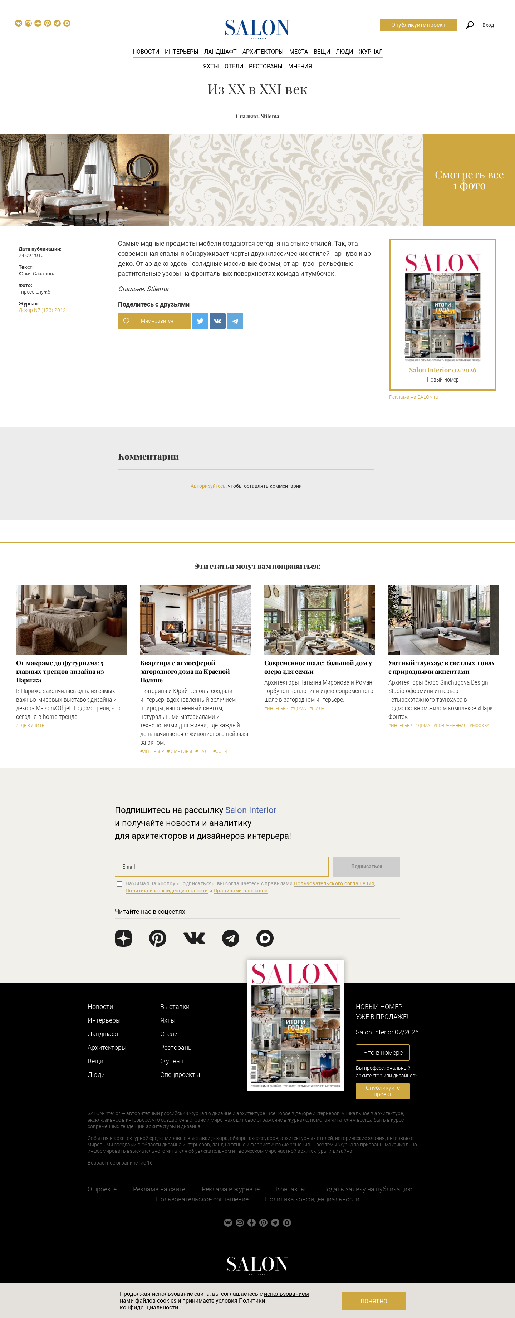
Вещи (322, 51)
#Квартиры (179, 751)
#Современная (449, 726)
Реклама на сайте (159, 1189)
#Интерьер (152, 751)
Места (298, 51)
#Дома (298, 708)
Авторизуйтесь (208, 486)
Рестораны (266, 66)
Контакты (291, 1189)
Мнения (300, 66)
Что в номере (383, 1052)
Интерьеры (181, 51)
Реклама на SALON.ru (413, 397)
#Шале (202, 751)
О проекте (102, 1189)
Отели (234, 66)
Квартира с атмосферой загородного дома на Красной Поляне (185, 671)
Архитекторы (263, 51)
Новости (146, 51)
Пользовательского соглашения (334, 883)
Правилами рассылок (241, 890)
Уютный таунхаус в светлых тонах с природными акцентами (441, 667)
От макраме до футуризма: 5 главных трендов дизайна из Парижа (60, 671)
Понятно (373, 1301)
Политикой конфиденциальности (167, 890)
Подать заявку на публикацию (367, 1189)
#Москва (480, 726)
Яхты (211, 66)
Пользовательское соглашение (202, 1199)
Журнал (371, 51)
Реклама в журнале (231, 1189)
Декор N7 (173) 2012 (42, 310)
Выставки (175, 1006)
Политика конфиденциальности (312, 1199)
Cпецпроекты (180, 1074)
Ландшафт (220, 51)
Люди (344, 51)
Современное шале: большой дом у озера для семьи (318, 667)
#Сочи (220, 751)
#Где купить (30, 726)
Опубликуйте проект (418, 24)
